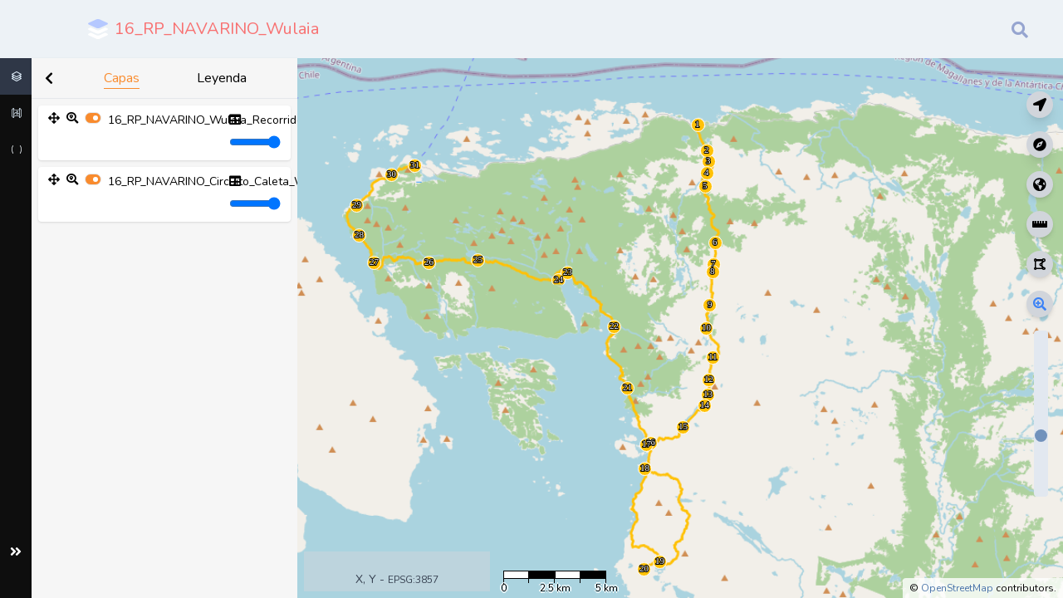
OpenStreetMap (957, 588)
